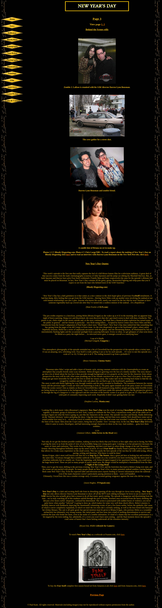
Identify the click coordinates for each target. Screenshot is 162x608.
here (68, 254)
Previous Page (97, 595)
